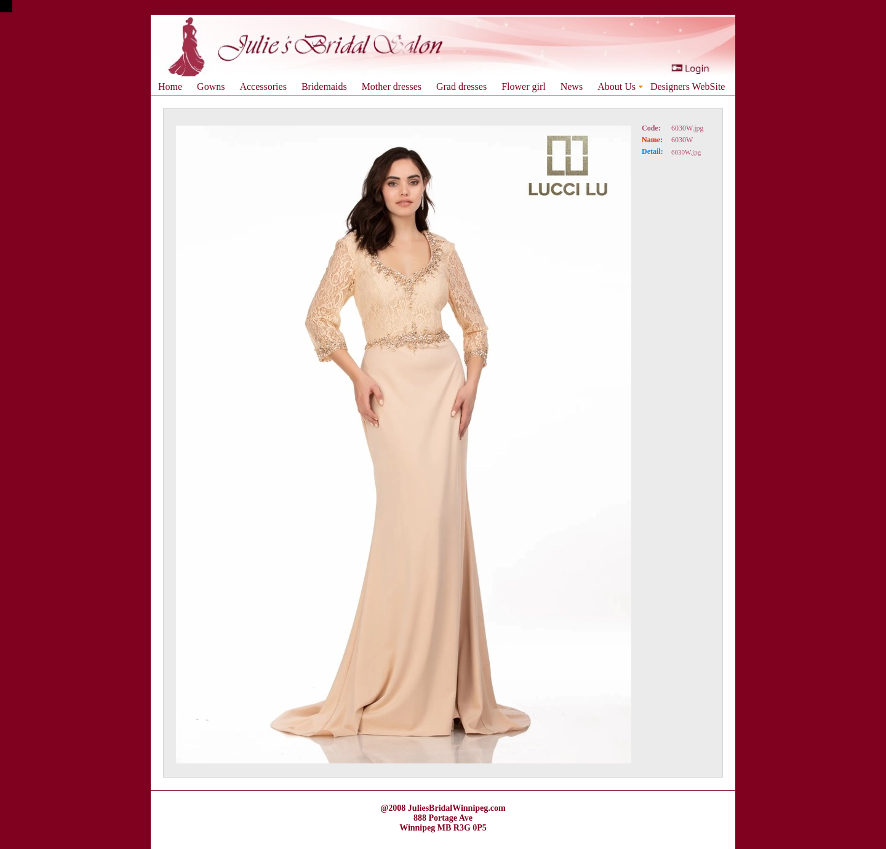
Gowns (211, 86)
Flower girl (523, 86)
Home (170, 86)
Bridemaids (324, 86)
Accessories (262, 86)
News (572, 86)
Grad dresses (461, 86)
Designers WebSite (687, 86)
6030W (682, 139)
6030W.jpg (687, 128)
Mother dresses (391, 86)
